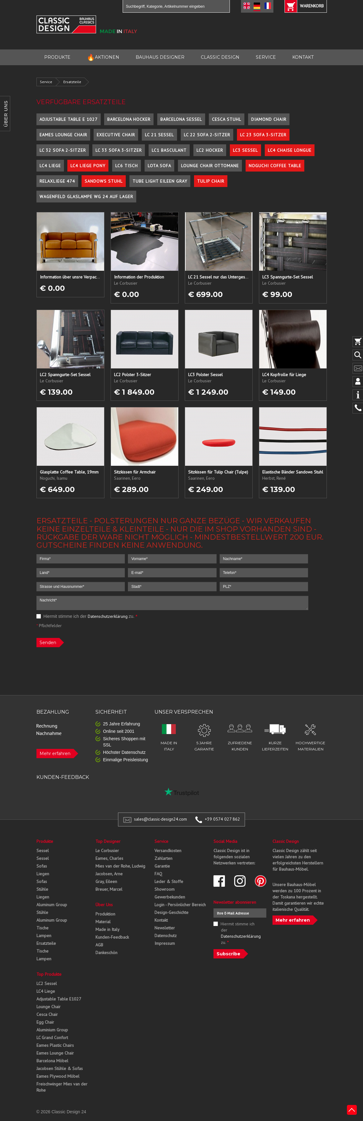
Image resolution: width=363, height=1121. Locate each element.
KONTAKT (303, 57)
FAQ (158, 874)
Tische (42, 928)
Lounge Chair (48, 1006)
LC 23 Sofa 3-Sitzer (263, 135)
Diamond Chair (268, 119)
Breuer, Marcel (108, 889)
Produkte (44, 841)
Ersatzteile (72, 81)
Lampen (43, 935)
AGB (99, 945)
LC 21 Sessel (159, 135)
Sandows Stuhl (104, 181)
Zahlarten (163, 858)
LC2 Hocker (209, 150)
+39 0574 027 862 (222, 819)
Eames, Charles (109, 858)
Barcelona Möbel (52, 1061)
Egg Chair (45, 1022)
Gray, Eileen (106, 881)
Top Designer (107, 841)
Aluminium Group (52, 1030)
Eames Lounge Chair (63, 135)
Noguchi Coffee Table (275, 165)
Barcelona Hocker (128, 119)
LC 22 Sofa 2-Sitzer (207, 135)
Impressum (164, 943)
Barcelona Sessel (181, 119)
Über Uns (104, 904)
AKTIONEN (103, 57)
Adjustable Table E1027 (58, 999)
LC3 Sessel (245, 150)
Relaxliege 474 (57, 181)
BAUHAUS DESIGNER (160, 57)
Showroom (164, 889)
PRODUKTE (57, 57)
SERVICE (266, 57)
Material (103, 921)
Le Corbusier (107, 850)
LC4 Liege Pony (87, 165)
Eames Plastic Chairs (55, 1045)
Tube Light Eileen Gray (160, 181)
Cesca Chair (47, 1014)
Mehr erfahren (55, 753)
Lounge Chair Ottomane (210, 165)
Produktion (105, 914)
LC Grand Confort (52, 1037)
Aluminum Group (51, 904)
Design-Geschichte (171, 912)
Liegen (42, 874)
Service (46, 81)
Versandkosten (167, 850)
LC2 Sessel (46, 983)
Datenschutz (165, 935)
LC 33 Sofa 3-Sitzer (118, 150)
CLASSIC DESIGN (220, 57)
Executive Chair (116, 135)
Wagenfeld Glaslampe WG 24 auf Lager (86, 196)
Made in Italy (107, 929)
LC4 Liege (50, 165)
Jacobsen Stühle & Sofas (59, 1068)
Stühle (42, 889)
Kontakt (161, 920)
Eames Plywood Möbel (57, 1076)
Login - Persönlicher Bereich (180, 904)
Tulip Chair (210, 181)
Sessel (42, 850)
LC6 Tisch (126, 165)
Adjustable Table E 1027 (69, 119)
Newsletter (164, 928)
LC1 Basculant (169, 150)
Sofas (41, 866)
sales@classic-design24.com (160, 819)
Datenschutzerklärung (108, 616)
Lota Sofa (159, 165)
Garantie (162, 866)
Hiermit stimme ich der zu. (86, 616)
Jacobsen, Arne (109, 874)
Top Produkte (48, 974)
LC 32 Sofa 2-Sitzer (63, 150)
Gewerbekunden (169, 897)
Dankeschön (106, 952)
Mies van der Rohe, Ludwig (120, 866)
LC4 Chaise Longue (289, 150)
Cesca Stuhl (226, 119)
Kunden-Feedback (112, 937)
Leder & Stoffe (168, 881)
